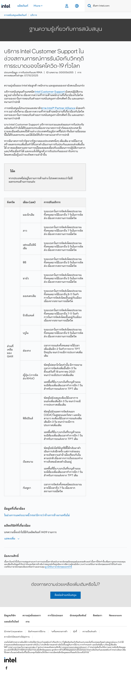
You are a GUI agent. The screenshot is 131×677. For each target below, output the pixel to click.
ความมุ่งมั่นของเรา (32, 616)
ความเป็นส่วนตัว (90, 631)
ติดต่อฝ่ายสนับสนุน (65, 595)
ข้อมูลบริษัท (10, 616)
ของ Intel (87, 650)
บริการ (33, 15)
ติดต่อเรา (97, 616)
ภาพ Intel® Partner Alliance (58, 108)
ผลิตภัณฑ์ (22, 5)
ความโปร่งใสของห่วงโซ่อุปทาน (17, 637)
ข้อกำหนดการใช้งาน (36, 631)
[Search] (89, 6)
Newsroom (115, 616)
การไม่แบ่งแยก (55, 616)
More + (38, 5)
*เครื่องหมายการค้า (59, 631)
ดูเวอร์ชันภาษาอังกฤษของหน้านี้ (58, 567)
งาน (28, 622)
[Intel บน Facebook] (6, 668)
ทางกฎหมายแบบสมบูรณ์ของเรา (74, 647)
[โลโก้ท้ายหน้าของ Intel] (10, 659)
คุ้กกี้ (75, 631)
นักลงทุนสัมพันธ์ (78, 616)
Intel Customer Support (50, 91)
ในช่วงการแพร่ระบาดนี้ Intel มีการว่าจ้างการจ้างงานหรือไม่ (37, 515)
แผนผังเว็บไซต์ (11, 622)
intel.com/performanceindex (22, 647)
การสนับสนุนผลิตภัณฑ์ (15, 15)
